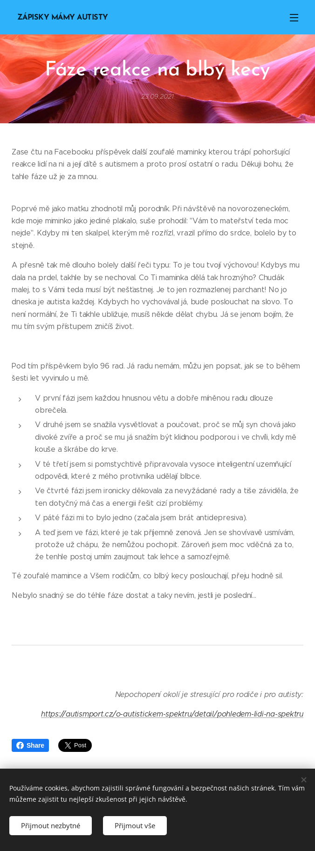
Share (30, 745)
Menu (294, 17)
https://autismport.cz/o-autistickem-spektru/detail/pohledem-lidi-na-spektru (172, 714)
